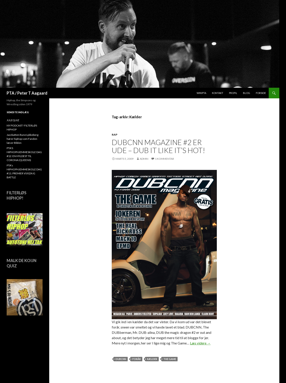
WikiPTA (201, 92)
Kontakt (217, 92)
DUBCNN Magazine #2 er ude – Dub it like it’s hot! (158, 146)
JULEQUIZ (13, 120)
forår (136, 359)
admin (144, 158)
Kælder (152, 359)
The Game (169, 359)
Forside (261, 92)
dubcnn (121, 359)
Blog (246, 92)
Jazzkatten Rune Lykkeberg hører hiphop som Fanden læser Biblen (22, 138)
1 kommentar (164, 158)
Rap (114, 134)
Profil (233, 92)
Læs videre (200, 343)
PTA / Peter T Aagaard (27, 93)
